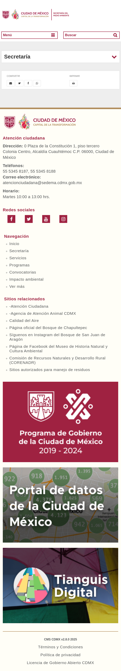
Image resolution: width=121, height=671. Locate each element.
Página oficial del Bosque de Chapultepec (48, 327)
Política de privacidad (60, 655)
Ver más (17, 286)
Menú (7, 35)
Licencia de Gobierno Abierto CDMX (60, 663)
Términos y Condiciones (60, 647)
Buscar (70, 35)
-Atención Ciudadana (28, 306)
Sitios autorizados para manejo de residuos (49, 369)
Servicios (18, 258)
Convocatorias (22, 272)
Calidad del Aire (24, 320)
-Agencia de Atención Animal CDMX (42, 313)
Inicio (14, 243)
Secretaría (19, 251)
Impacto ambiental (26, 279)
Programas (19, 265)
